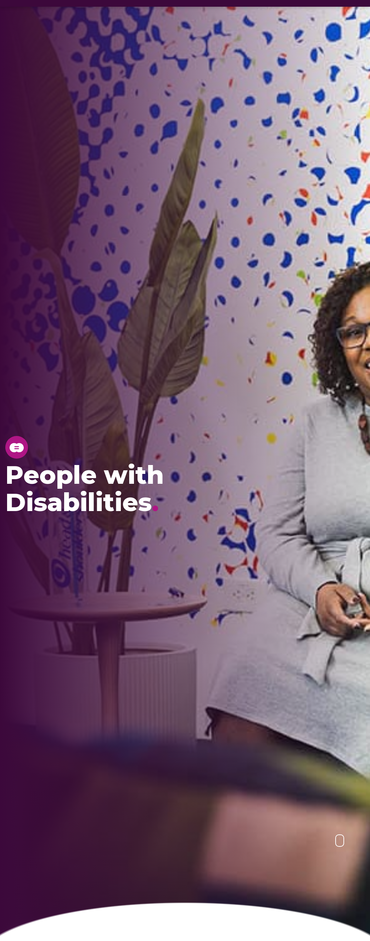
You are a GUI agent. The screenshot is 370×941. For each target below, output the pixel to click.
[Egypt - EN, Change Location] (5, 7)
